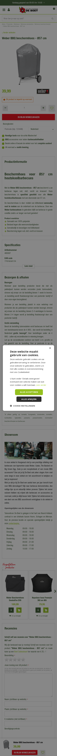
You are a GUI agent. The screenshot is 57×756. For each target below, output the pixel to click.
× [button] (50, 348)
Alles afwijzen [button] (29, 399)
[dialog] (28, 378)
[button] (22, 406)
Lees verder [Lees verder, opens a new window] (41, 385)
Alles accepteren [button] (29, 392)
